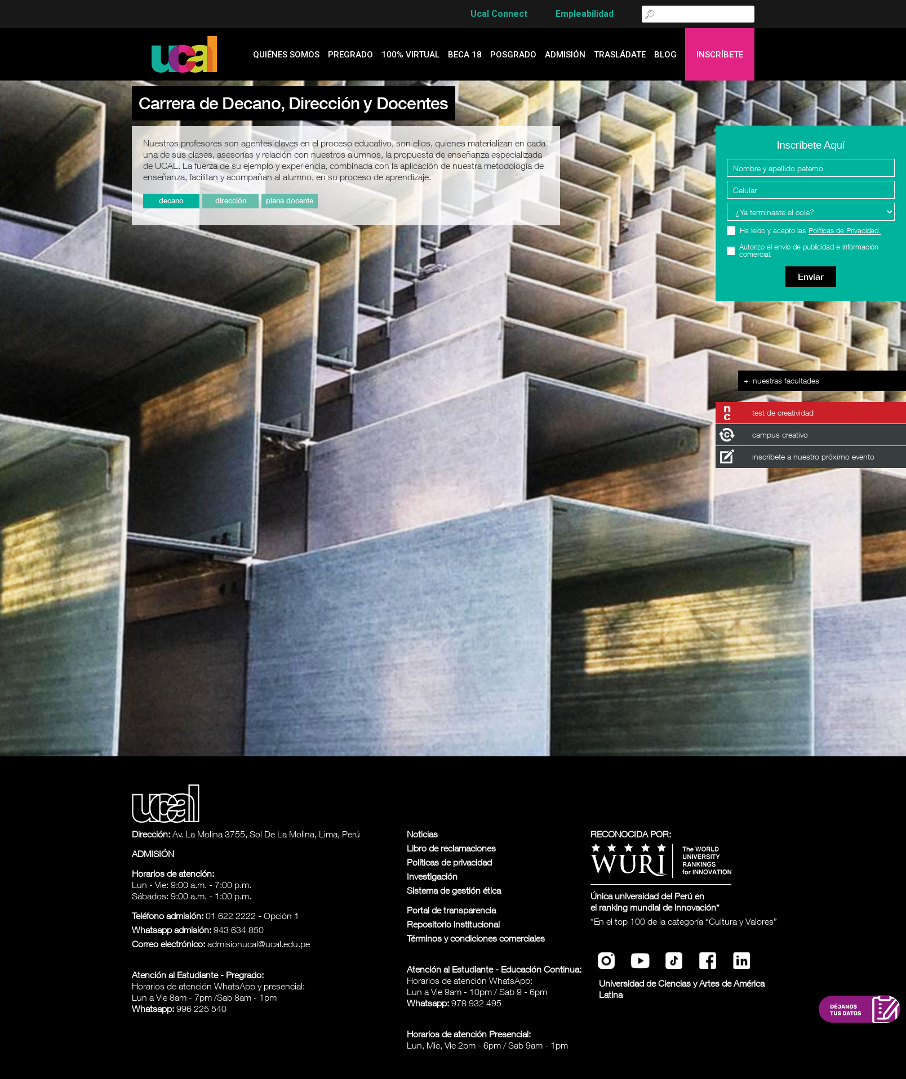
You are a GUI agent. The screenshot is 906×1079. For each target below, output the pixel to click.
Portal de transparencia (451, 910)
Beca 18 (465, 55)
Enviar (811, 276)
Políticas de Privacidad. (845, 231)
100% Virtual (410, 55)
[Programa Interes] (811, 212)
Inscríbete (719, 55)
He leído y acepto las (810, 230)
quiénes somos (286, 55)
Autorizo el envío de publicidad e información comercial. (808, 250)
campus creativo (780, 434)
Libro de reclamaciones (451, 848)
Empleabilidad (585, 13)
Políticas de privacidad (449, 862)
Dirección (230, 201)
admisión (565, 55)
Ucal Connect (498, 13)
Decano (171, 201)
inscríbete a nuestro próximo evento (813, 456)
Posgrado (513, 55)
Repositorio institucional (453, 924)
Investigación (432, 876)
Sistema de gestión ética (454, 890)
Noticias (422, 834)
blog (665, 55)
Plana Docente (289, 201)
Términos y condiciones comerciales (476, 938)
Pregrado (350, 55)
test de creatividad (783, 412)
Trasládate (620, 55)
